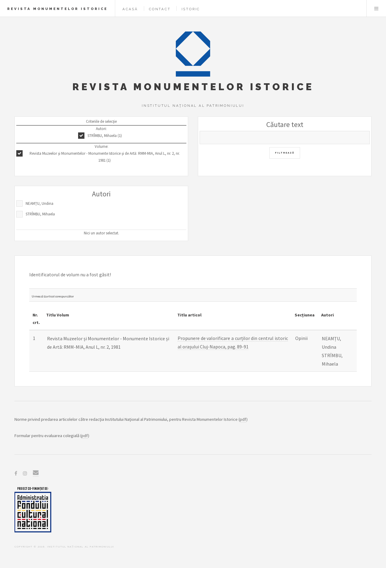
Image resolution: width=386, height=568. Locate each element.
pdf (243, 419)
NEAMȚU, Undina (39, 203)
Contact (160, 9)
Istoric (191, 9)
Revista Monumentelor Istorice (57, 9)
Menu (376, 8)
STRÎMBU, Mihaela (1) (104, 135)
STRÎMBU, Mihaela (40, 214)
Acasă (130, 9)
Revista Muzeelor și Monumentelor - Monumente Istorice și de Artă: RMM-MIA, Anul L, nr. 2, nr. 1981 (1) (105, 157)
